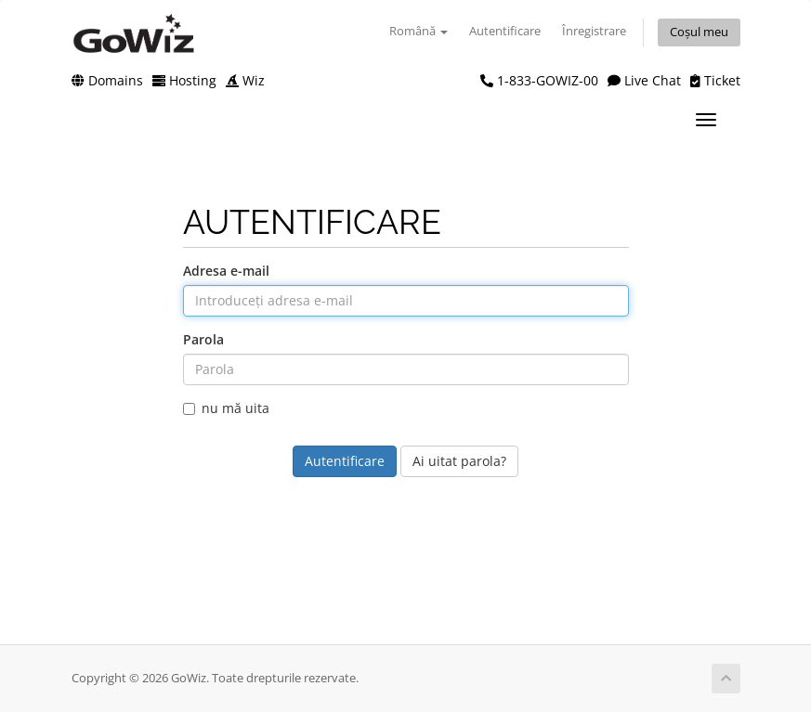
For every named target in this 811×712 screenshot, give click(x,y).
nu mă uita (226, 408)
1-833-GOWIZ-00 (539, 80)
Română (418, 31)
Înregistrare (594, 31)
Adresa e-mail (226, 270)
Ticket (715, 80)
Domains (107, 80)
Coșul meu (699, 32)
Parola (203, 339)
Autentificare (505, 31)
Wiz (245, 80)
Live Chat (644, 80)
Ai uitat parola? (459, 461)
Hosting (184, 80)
